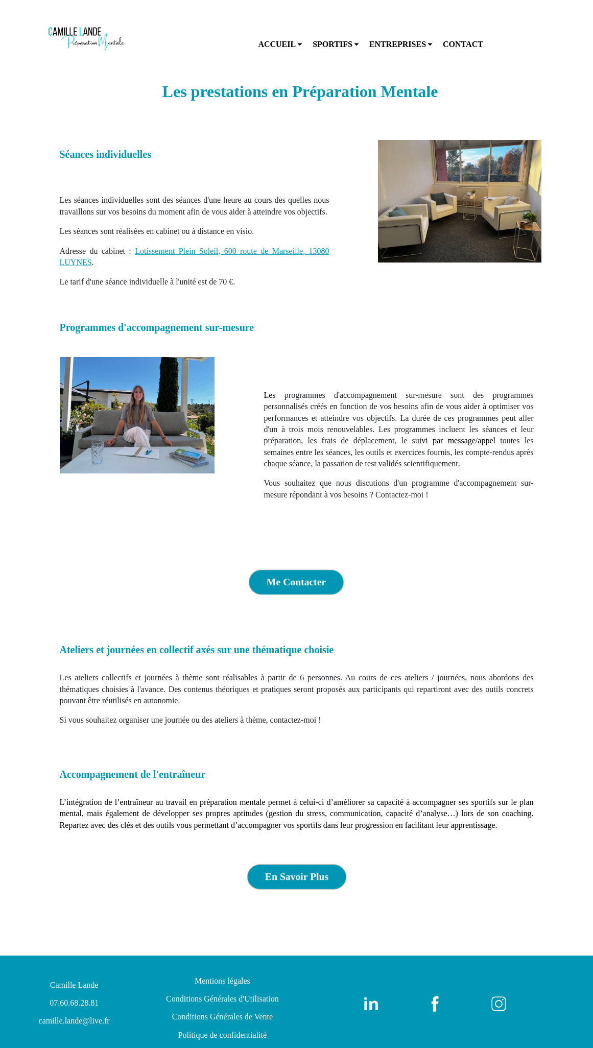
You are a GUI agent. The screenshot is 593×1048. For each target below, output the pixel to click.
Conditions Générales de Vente (222, 1016)
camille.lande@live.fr (74, 1020)
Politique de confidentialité (222, 1035)
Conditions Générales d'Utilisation (222, 998)
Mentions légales (222, 980)
